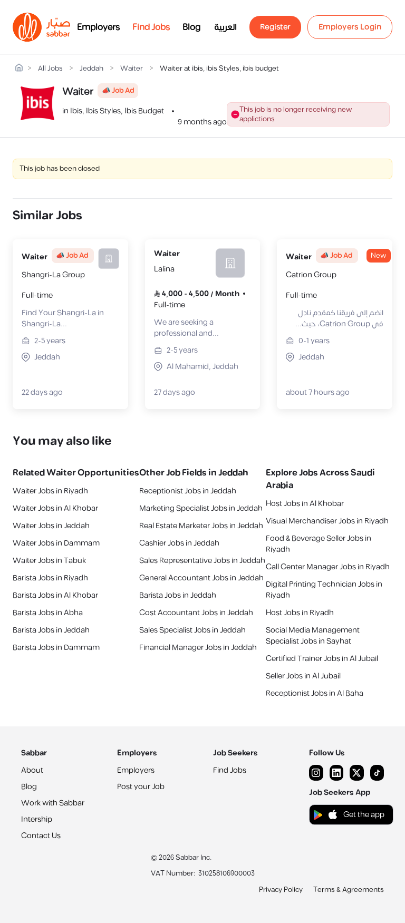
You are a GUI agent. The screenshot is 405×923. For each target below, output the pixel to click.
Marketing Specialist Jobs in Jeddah (201, 508)
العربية (225, 27)
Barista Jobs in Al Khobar (55, 595)
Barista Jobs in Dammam (56, 648)
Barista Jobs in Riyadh (50, 578)
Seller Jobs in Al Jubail (303, 676)
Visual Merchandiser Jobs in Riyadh (327, 521)
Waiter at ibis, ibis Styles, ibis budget (219, 68)
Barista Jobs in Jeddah (51, 630)
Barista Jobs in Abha (48, 613)
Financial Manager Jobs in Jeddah (198, 648)
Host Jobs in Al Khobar (305, 504)
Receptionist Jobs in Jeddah (187, 491)
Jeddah (91, 68)
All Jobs (50, 68)
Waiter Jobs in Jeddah (51, 526)
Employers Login (350, 27)
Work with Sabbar (52, 803)
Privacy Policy (281, 890)
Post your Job (141, 786)
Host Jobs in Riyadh (300, 613)
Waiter (131, 68)
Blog (191, 27)
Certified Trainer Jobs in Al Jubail (322, 659)
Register (275, 27)
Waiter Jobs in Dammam (56, 543)
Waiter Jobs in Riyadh (50, 491)
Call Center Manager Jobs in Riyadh (328, 567)
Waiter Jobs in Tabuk (49, 561)
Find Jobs (151, 27)
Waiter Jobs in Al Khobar (55, 508)
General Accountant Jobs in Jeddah (201, 578)
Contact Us (41, 835)
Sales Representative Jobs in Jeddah (202, 561)
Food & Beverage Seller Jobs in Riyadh (318, 544)
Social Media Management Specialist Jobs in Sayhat (313, 635)
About (32, 770)
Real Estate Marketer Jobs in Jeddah (201, 526)
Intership (36, 819)
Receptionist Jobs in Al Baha (314, 693)
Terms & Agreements (348, 890)
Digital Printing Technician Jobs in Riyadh (324, 589)
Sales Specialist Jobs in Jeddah (192, 630)
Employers (98, 27)
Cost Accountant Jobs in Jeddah (196, 613)
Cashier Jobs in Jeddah (179, 543)
